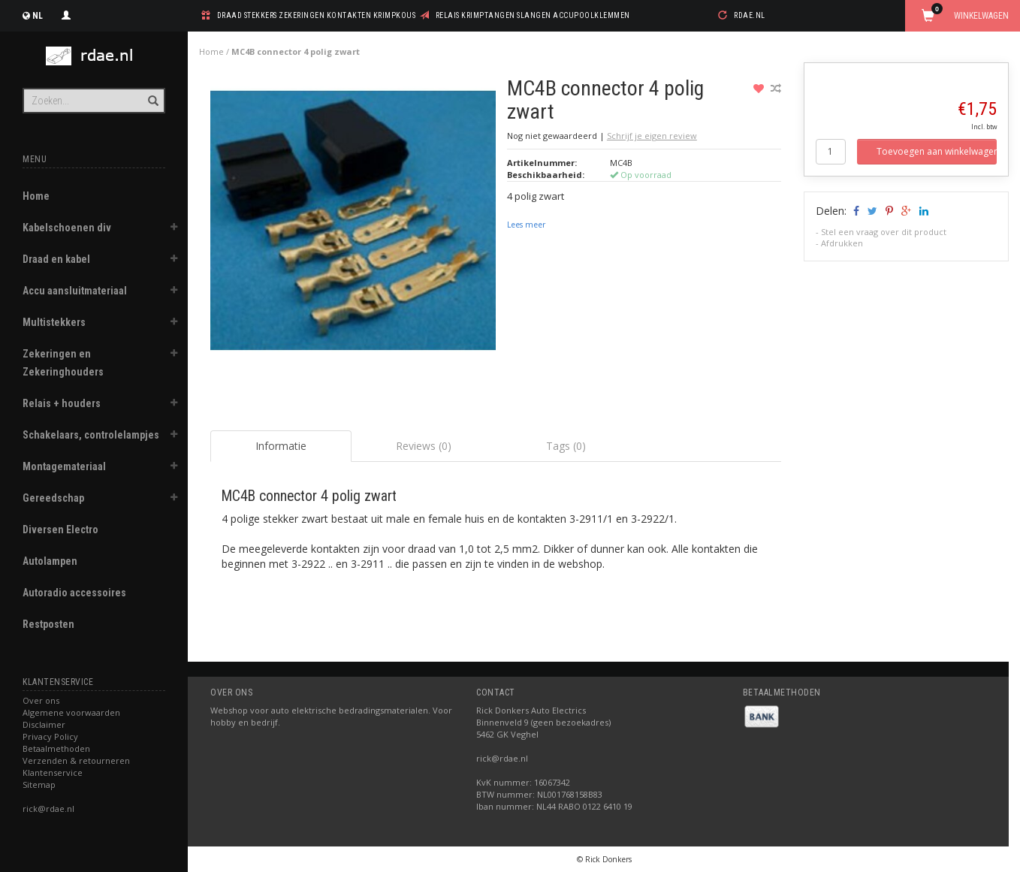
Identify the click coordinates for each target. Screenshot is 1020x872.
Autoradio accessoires (74, 593)
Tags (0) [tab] (566, 446)
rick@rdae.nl (48, 808)
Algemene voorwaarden (71, 712)
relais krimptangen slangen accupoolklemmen (533, 15)
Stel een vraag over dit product (883, 231)
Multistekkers (54, 322)
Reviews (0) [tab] (423, 446)
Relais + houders (62, 403)
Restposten (48, 624)
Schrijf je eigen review (652, 135)
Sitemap (39, 784)
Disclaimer (44, 724)
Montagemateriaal (64, 466)
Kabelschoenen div (67, 228)
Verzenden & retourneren (76, 760)
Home (36, 196)
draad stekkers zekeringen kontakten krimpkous (316, 15)
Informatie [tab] (280, 446)
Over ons (41, 700)
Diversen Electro (60, 530)
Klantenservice (53, 772)
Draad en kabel (56, 259)
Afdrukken (842, 243)
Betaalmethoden (56, 748)
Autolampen (50, 561)
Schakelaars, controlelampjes (91, 435)
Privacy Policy (50, 736)
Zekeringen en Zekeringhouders (63, 363)
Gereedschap (53, 498)
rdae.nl (749, 15)
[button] (173, 229)
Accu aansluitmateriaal (75, 291)
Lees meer (526, 224)
